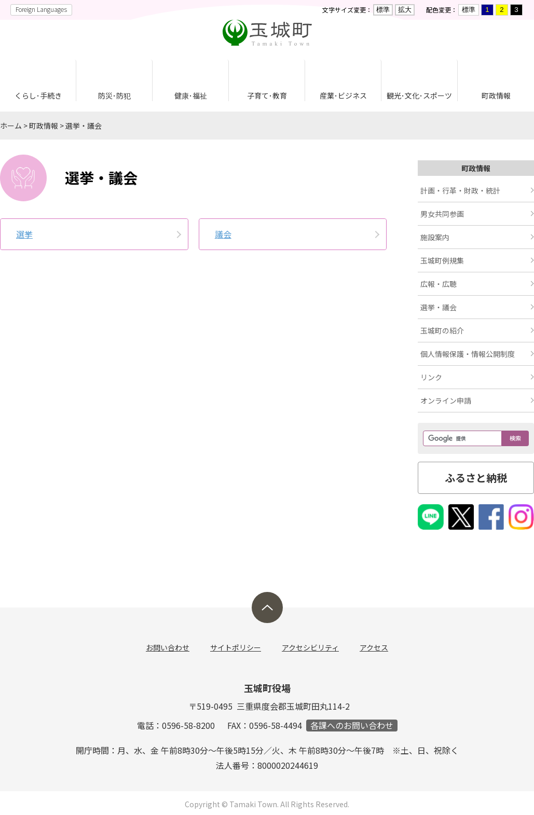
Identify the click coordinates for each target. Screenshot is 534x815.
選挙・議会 (83, 125)
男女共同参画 (442, 214)
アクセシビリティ (310, 647)
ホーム (11, 125)
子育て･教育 (267, 95)
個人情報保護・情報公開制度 (467, 354)
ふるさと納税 (476, 477)
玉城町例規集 (442, 260)
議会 (223, 234)
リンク (431, 377)
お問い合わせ (167, 647)
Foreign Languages (41, 9)
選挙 (24, 234)
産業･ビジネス (343, 95)
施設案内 (434, 237)
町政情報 (496, 95)
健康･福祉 (190, 95)
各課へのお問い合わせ (351, 725)
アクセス (374, 647)
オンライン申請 (445, 400)
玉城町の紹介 (442, 330)
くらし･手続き (38, 95)
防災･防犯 (114, 95)
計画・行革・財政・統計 (460, 190)
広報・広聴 (438, 284)
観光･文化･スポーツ (419, 95)
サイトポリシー (235, 647)
